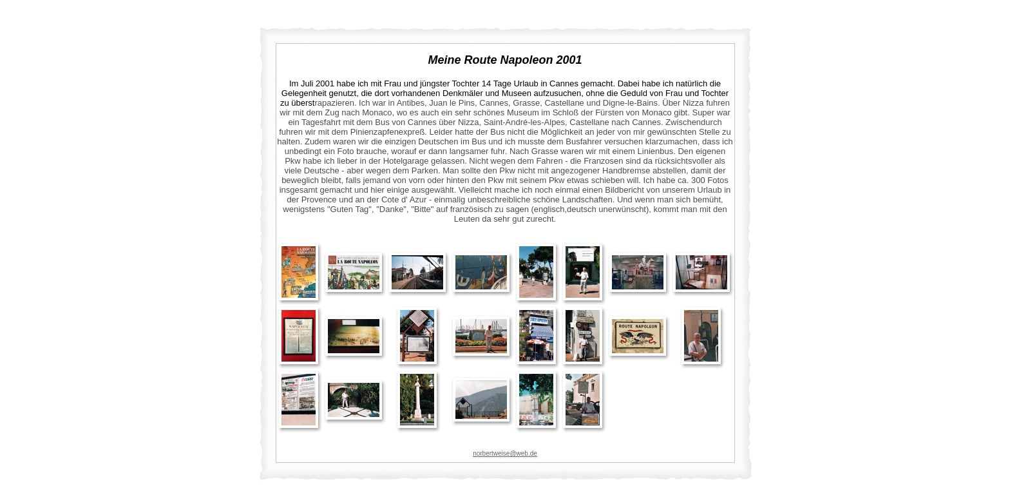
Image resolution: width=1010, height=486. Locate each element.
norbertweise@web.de (505, 453)
